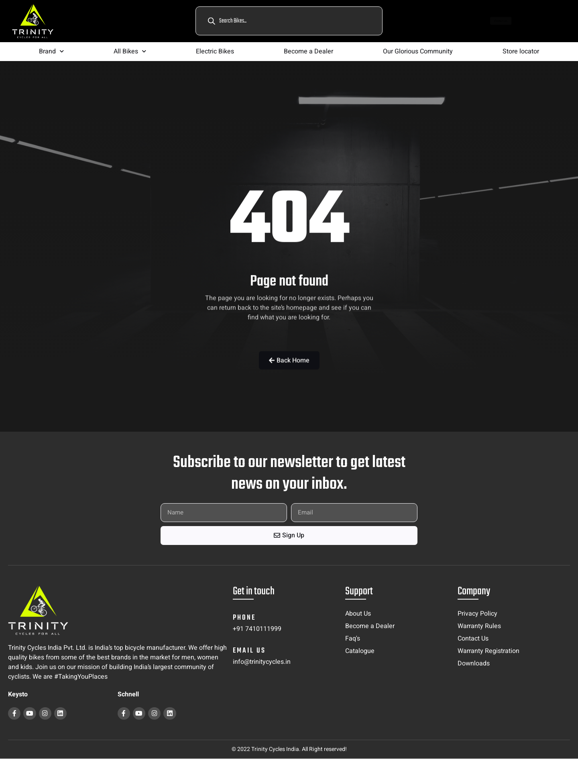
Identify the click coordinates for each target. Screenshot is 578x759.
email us (249, 651)
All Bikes (130, 51)
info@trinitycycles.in (262, 662)
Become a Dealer (308, 51)
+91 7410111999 (257, 629)
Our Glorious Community (418, 51)
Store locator (521, 51)
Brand (51, 51)
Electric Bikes (215, 51)
